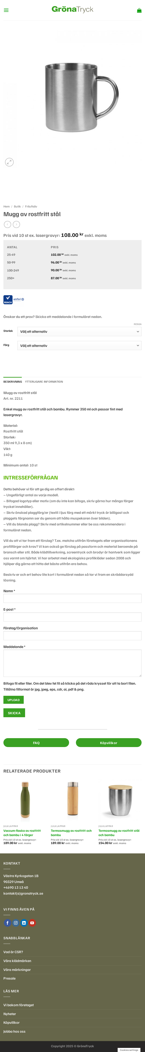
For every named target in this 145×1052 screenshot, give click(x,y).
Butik (17, 206)
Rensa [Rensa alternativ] (138, 324)
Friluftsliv (31, 206)
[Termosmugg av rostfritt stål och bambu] (120, 800)
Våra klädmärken (17, 960)
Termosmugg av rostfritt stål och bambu (119, 832)
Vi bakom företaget (18, 1005)
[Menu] (6, 10)
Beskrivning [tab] (12, 381)
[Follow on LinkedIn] (24, 923)
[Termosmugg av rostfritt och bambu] (72, 800)
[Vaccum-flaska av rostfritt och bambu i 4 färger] (25, 800)
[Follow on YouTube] (32, 923)
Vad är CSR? (13, 952)
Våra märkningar (17, 969)
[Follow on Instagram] (16, 923)
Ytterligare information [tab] (44, 381)
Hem (6, 206)
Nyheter (9, 1013)
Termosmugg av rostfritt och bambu (71, 832)
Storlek (8, 331)
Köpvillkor (11, 1022)
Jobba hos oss (14, 1031)
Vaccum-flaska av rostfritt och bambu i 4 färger (22, 832)
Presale (9, 978)
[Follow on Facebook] (7, 923)
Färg (6, 345)
